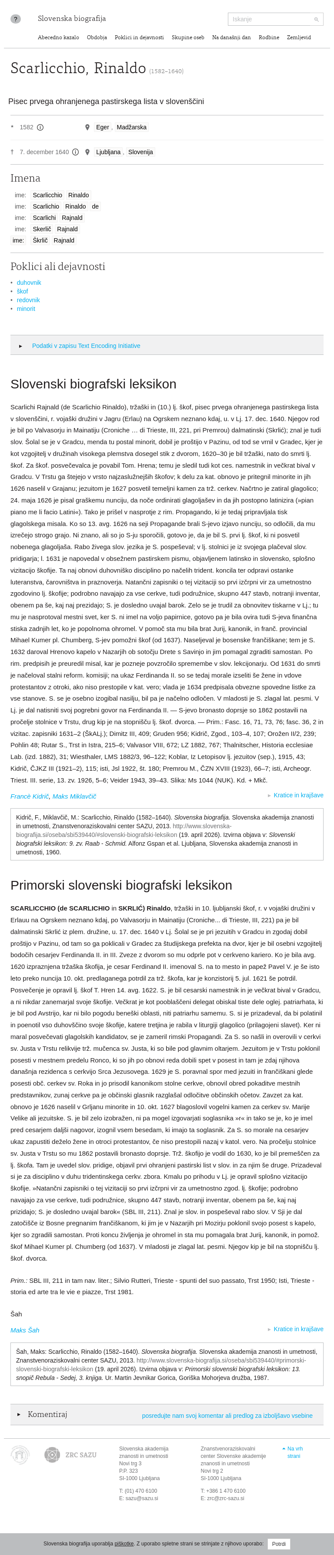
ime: (18, 240)
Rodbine (269, 38)
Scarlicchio (47, 195)
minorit (26, 308)
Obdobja (97, 38)
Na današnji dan (231, 38)
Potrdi (279, 1544)
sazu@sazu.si (142, 1498)
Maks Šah (25, 1330)
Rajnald (72, 217)
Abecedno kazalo (58, 38)
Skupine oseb (188, 38)
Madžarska (132, 127)
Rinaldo (78, 195)
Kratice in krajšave (299, 795)
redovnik (28, 300)
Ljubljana (108, 151)
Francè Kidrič (29, 796)
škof (22, 291)
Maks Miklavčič (75, 796)
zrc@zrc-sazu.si (225, 1498)
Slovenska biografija (72, 19)
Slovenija (140, 151)
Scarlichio (46, 206)
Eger (102, 127)
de (95, 206)
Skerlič (42, 229)
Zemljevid (299, 38)
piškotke (124, 1544)
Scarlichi (44, 217)
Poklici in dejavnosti (139, 38)
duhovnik (29, 282)
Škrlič (40, 240)
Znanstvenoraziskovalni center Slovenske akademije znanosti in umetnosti (233, 1456)
